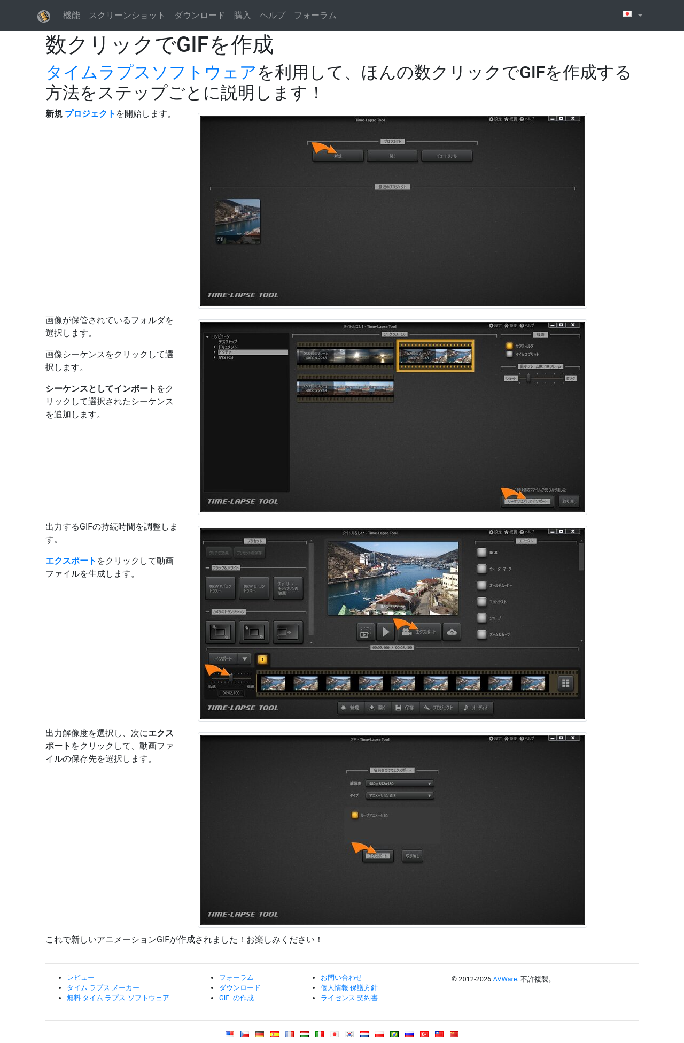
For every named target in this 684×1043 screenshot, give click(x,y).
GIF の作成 (236, 998)
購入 (242, 15)
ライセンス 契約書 (349, 998)
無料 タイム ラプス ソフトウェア (118, 998)
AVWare (505, 979)
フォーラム (315, 15)
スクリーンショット (127, 15)
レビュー (81, 977)
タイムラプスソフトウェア (151, 72)
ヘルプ (272, 15)
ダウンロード (200, 15)
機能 (71, 15)
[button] (632, 15)
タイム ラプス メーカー (103, 988)
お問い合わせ (341, 977)
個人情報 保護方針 (349, 988)
